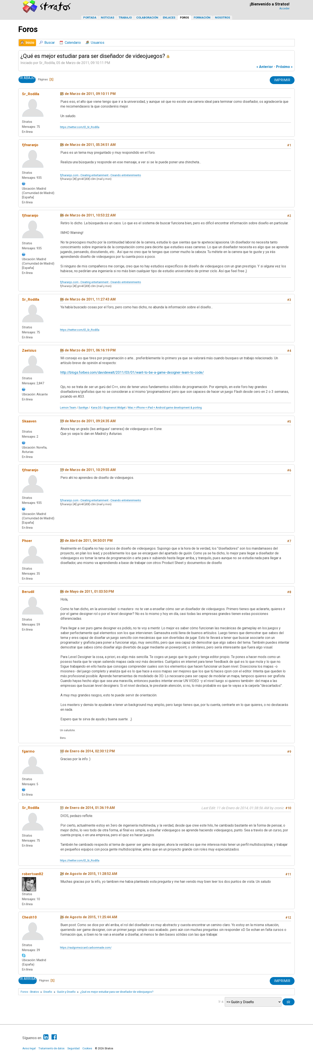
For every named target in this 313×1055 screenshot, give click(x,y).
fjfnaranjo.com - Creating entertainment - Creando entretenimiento (100, 175)
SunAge (83, 407)
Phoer (27, 540)
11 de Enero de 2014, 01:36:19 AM (87, 808)
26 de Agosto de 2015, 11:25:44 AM (88, 917)
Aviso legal (29, 1048)
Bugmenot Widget (115, 407)
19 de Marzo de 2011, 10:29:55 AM (88, 470)
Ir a (220, 1001)
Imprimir (282, 80)
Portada (89, 17)
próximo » (284, 67)
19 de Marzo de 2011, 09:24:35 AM (88, 421)
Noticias (107, 17)
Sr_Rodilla (30, 94)
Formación (202, 17)
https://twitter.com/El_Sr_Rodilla (79, 127)
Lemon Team (68, 407)
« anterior (264, 67)
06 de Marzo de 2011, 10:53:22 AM (88, 215)
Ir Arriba (28, 979)
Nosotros (222, 17)
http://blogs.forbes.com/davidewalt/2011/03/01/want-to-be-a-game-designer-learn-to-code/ (132, 372)
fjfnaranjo (30, 145)
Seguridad (73, 1048)
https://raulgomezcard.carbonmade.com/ (86, 947)
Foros (184, 17)
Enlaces (169, 17)
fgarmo (28, 751)
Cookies (87, 1048)
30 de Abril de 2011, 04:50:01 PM (86, 540)
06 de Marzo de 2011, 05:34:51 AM (88, 145)
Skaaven (29, 421)
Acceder (284, 8)
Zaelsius (29, 350)
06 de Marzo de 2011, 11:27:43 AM (88, 299)
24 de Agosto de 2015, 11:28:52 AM (88, 874)
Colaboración (147, 17)
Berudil (28, 591)
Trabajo (125, 17)
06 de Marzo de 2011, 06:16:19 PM (88, 350)
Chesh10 (29, 917)
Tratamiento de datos (51, 1048)
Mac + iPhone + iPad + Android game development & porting (165, 407)
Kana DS (96, 407)
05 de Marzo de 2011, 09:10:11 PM (88, 94)
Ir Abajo (27, 78)
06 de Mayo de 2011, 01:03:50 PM (87, 591)
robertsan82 (32, 874)
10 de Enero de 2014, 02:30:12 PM (87, 751)
